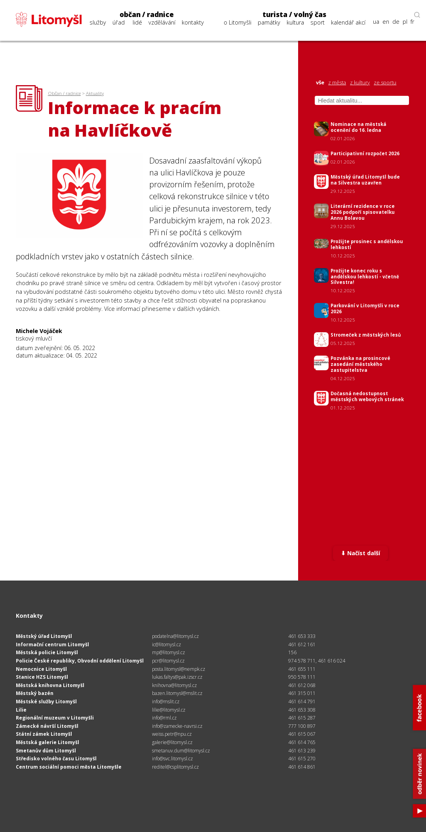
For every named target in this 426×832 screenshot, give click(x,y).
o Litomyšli (237, 22)
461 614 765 (302, 742)
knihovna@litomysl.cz (174, 685)
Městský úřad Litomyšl (44, 636)
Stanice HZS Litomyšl (42, 677)
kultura (295, 22)
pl (405, 21)
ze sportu (385, 82)
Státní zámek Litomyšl (44, 734)
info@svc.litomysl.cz (172, 758)
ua (376, 21)
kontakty (193, 22)
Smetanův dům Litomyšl (46, 750)
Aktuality (95, 93)
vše (320, 82)
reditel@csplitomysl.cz (175, 766)
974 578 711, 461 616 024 (316, 660)
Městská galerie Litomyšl (47, 742)
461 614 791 (302, 701)
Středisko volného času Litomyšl (56, 758)
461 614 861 (302, 766)
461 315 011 (302, 693)
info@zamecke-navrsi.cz (177, 726)
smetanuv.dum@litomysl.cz (181, 750)
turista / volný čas (294, 14)
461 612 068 (302, 685)
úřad (118, 22)
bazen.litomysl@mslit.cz (177, 693)
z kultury (360, 82)
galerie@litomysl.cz (172, 742)
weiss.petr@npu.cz (172, 734)
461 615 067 (302, 734)
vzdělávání (161, 22)
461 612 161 (302, 644)
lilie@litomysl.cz (168, 709)
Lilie (21, 709)
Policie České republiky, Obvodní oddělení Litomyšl (80, 660)
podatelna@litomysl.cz (175, 636)
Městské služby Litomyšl (46, 701)
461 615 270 (302, 758)
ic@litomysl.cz (166, 644)
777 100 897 (302, 726)
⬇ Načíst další (360, 553)
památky (269, 22)
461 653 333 (302, 636)
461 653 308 (302, 709)
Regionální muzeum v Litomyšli (55, 717)
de (395, 21)
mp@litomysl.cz (168, 652)
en (385, 21)
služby (97, 22)
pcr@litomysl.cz (168, 660)
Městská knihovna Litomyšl (50, 685)
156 (292, 652)
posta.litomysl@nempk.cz (178, 669)
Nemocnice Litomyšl (41, 669)
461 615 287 (302, 717)
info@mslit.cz (165, 701)
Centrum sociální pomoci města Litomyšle (69, 766)
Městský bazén (34, 693)
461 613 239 (302, 750)
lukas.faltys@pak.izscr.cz (177, 677)
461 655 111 (302, 669)
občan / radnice (147, 14)
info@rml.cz (164, 717)
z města (337, 82)
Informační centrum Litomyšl (52, 644)
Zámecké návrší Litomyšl (47, 726)
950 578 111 (302, 677)
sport (317, 22)
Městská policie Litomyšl (47, 652)
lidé (137, 22)
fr (412, 21)
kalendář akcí (348, 22)
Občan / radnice (64, 93)
